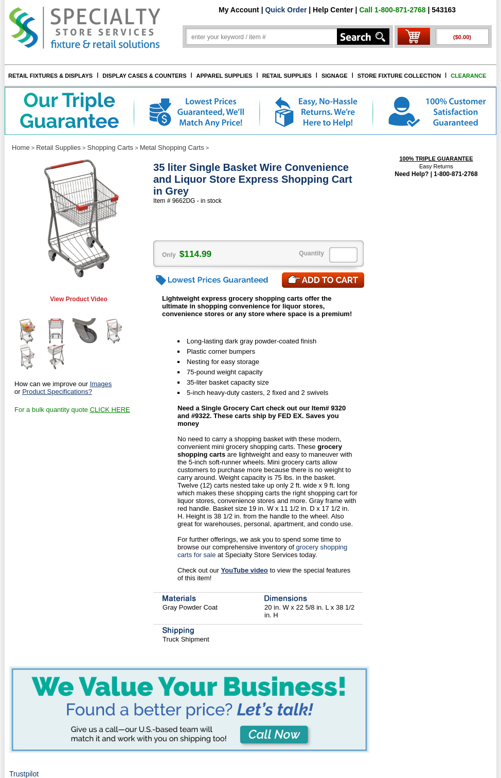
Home (21, 147)
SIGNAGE (334, 76)
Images (101, 384)
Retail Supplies (58, 147)
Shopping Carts (110, 147)
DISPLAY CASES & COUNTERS (144, 76)
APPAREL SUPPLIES (224, 76)
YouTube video (244, 570)
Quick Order (286, 10)
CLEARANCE (468, 76)
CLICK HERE (110, 409)
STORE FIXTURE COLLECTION (399, 76)
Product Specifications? (57, 391)
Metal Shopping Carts (172, 147)
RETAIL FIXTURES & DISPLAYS (50, 76)
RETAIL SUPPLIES (287, 76)
